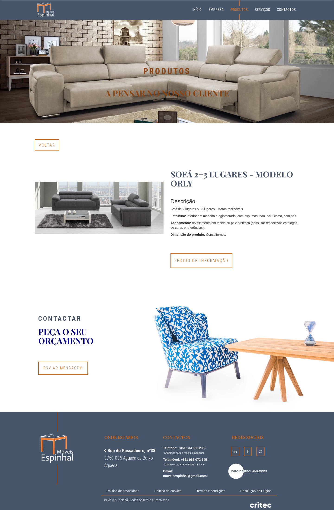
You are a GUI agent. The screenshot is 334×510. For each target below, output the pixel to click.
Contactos (286, 9)
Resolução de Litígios (255, 491)
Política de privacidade (123, 491)
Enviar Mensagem (63, 368)
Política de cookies (168, 491)
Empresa (216, 9)
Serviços (262, 9)
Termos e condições (210, 491)
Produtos (239, 9)
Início (198, 9)
